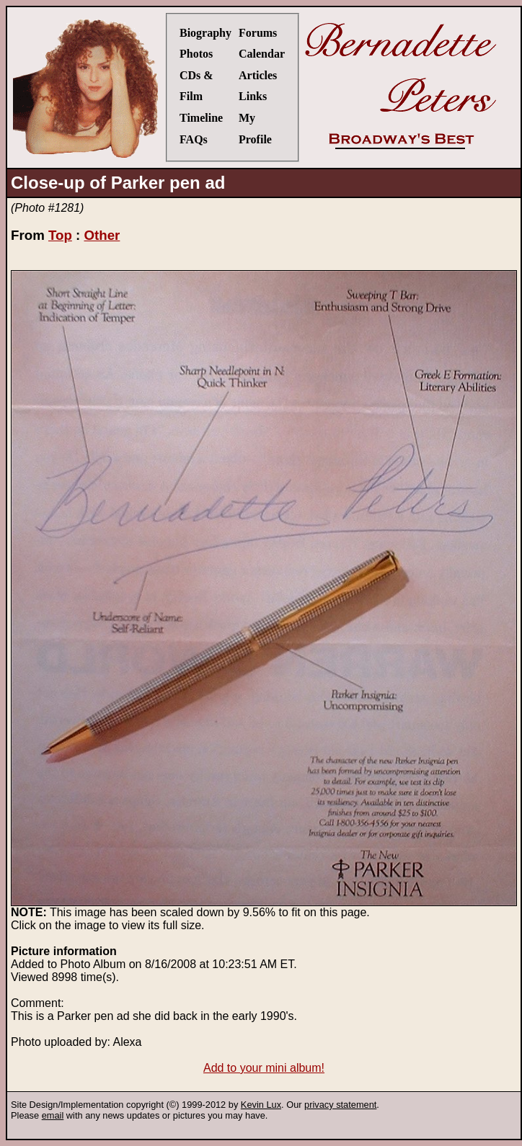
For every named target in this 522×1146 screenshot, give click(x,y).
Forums (258, 33)
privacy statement (340, 1104)
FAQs (194, 139)
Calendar (262, 54)
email (53, 1115)
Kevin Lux (261, 1104)
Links (253, 96)
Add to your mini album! (263, 1068)
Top (60, 235)
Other (102, 235)
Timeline (201, 118)
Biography (205, 33)
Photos (196, 54)
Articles (258, 75)
